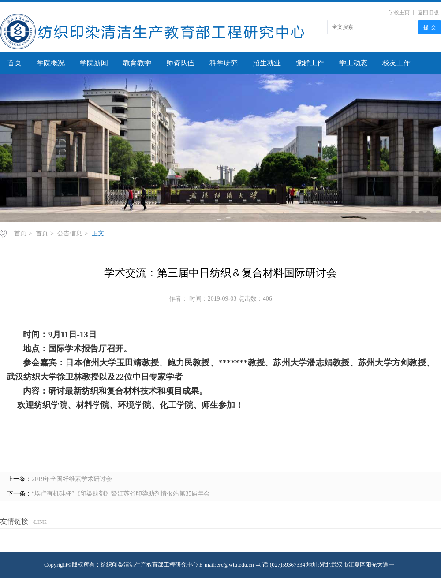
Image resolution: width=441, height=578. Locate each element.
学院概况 (51, 63)
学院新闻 (94, 63)
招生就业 (267, 63)
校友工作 (396, 63)
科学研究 (223, 63)
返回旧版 (428, 12)
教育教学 (137, 63)
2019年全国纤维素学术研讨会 (72, 479)
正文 (98, 233)
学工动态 (353, 63)
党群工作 (310, 63)
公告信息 (69, 233)
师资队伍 (180, 63)
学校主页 (399, 12)
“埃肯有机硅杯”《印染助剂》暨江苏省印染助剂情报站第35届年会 (121, 493)
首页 (14, 63)
